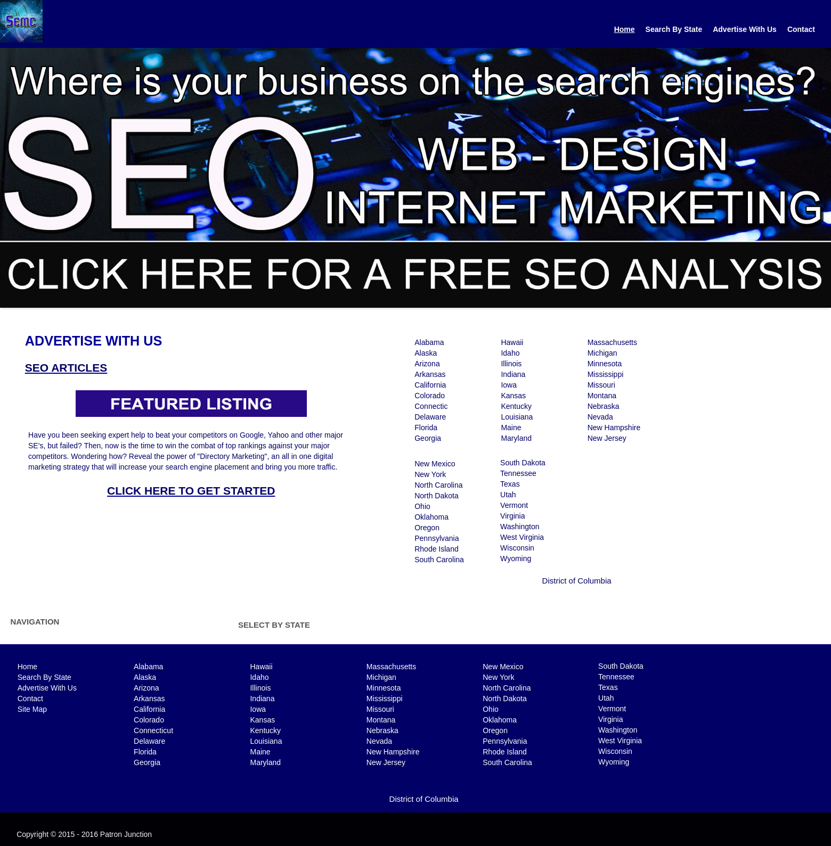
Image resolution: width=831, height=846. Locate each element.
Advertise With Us (745, 29)
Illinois (511, 363)
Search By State (674, 29)
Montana (602, 395)
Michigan (602, 353)
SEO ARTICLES (66, 368)
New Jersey (607, 438)
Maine (511, 427)
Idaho (510, 353)
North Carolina (438, 485)
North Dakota (436, 495)
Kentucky (516, 406)
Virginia (512, 516)
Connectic (430, 406)
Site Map (32, 709)
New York (430, 474)
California (430, 385)
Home (624, 29)
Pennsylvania (436, 538)
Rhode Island (436, 549)
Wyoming (515, 558)
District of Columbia (577, 580)
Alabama (429, 342)
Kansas (513, 395)
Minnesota (605, 363)
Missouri (601, 385)
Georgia (427, 438)
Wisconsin (517, 548)
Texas (510, 484)
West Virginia (522, 537)
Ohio (422, 506)
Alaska (425, 353)
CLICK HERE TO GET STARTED (191, 490)
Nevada (600, 417)
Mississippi (606, 374)
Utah (508, 494)
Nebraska (604, 406)
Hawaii (512, 342)
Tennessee (518, 473)
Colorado (429, 395)
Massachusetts (612, 342)
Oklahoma (431, 517)
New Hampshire (614, 427)
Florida (425, 427)
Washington (519, 526)
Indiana (513, 374)
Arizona (426, 363)
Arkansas (429, 374)
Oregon (426, 527)
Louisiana (517, 417)
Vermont (514, 505)
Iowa (509, 385)
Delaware (430, 417)
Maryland (516, 438)
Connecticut (153, 730)
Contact (801, 29)
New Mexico (434, 463)
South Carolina (439, 559)
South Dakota (522, 462)
